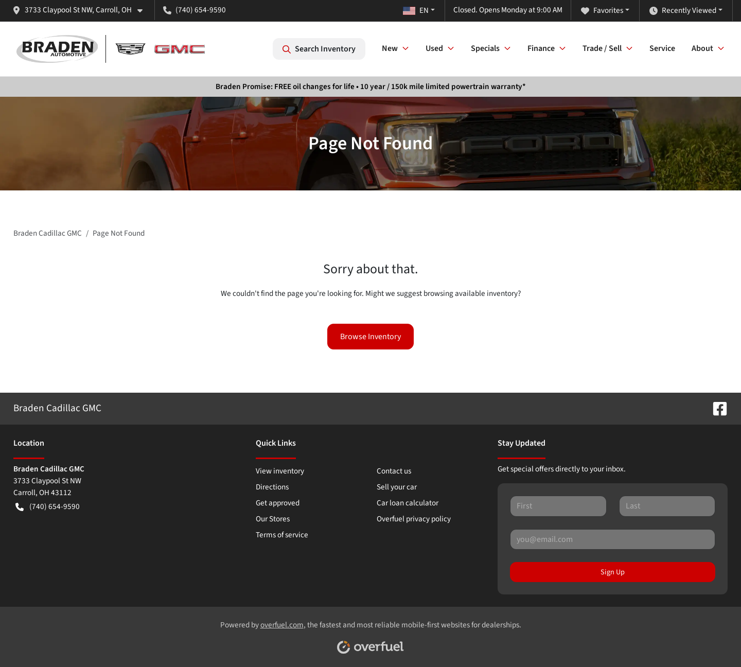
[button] (81, 10)
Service (662, 48)
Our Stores (273, 518)
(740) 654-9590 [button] (194, 9)
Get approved (277, 502)
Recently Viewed (682, 10)
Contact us (394, 471)
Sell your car (397, 487)
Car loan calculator (407, 502)
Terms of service (282, 534)
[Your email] (612, 539)
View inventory (280, 471)
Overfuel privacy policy (414, 518)
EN (416, 10)
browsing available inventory (471, 293)
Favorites (602, 10)
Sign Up (613, 572)
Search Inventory (319, 49)
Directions (272, 487)
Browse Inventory (370, 336)
